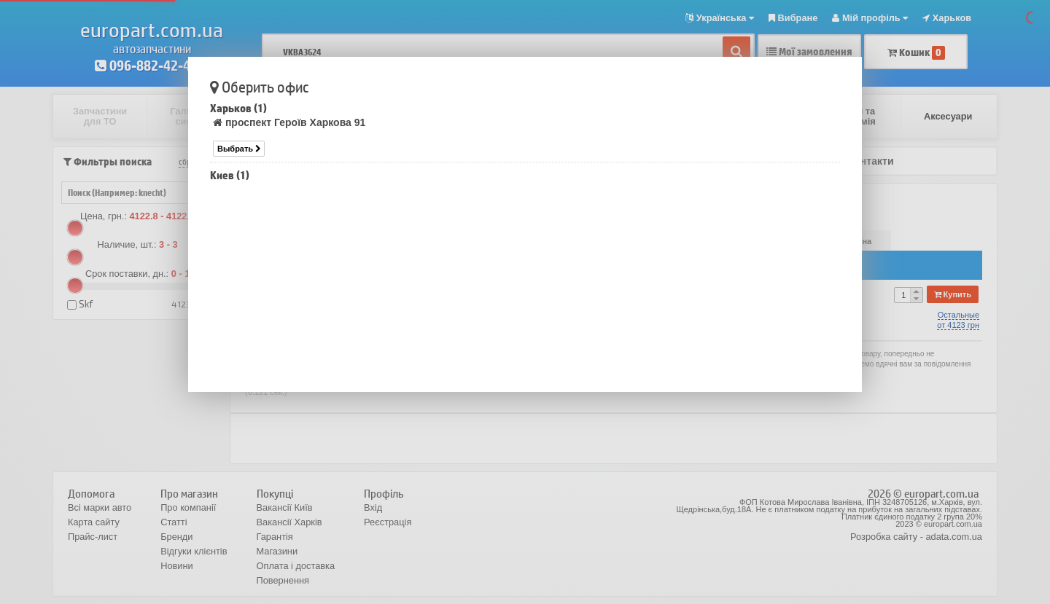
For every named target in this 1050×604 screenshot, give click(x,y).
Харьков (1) (238, 108)
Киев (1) (229, 175)
